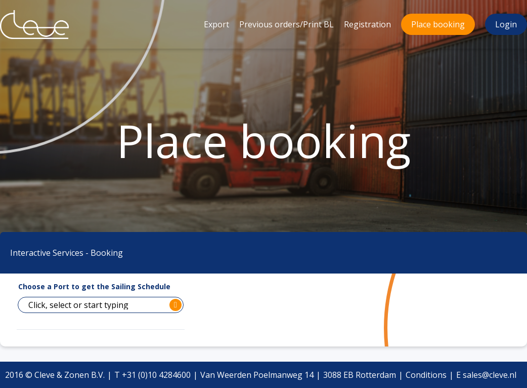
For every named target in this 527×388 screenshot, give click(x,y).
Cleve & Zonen (27, 5)
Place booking (438, 24)
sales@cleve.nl (489, 374)
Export (216, 24)
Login (506, 24)
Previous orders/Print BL (286, 24)
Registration (367, 24)
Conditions (426, 374)
